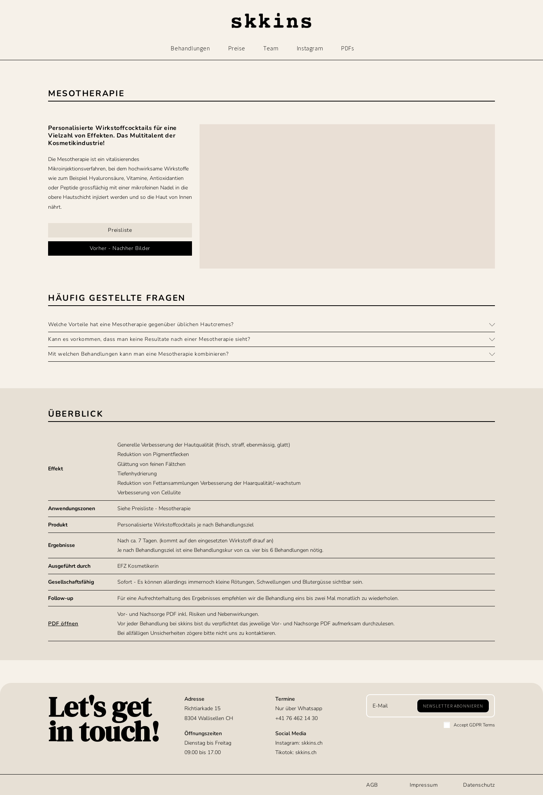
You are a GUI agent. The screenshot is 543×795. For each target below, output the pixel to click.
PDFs (347, 48)
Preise (236, 48)
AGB (372, 785)
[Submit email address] (453, 706)
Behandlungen (190, 48)
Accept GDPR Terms (469, 725)
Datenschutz (479, 785)
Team (270, 48)
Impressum (424, 785)
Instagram (310, 48)
